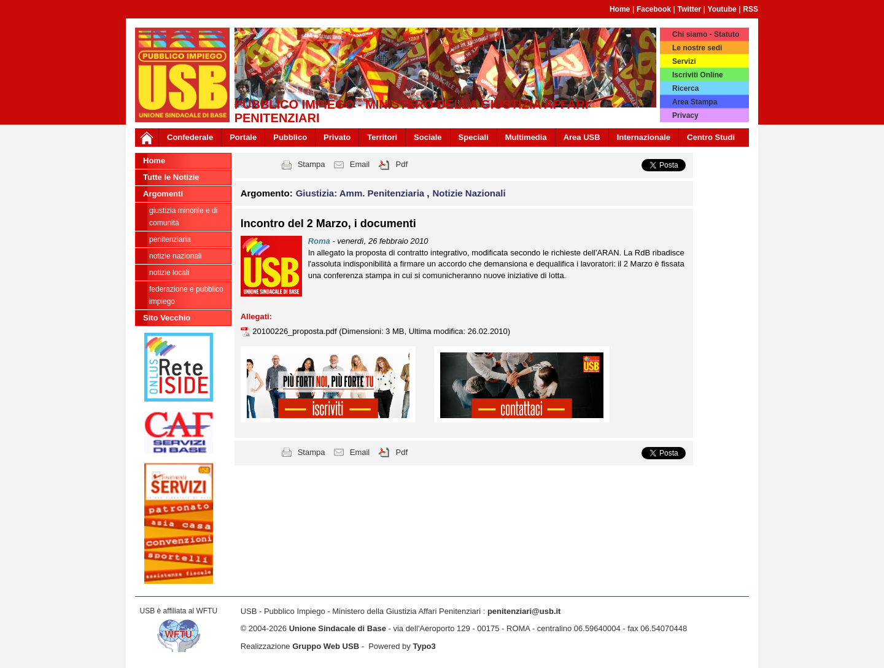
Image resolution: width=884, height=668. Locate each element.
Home (620, 9)
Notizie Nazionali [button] (469, 193)
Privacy (685, 115)
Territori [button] (382, 137)
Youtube (722, 9)
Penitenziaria (170, 239)
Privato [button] (337, 137)
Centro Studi (711, 137)
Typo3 (424, 646)
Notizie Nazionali (175, 256)
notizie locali (169, 272)
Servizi (684, 61)
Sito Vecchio (166, 317)
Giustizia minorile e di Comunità (183, 216)
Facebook (654, 9)
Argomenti (163, 193)
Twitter (689, 9)
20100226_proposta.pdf (295, 331)
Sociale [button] (428, 137)
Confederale (190, 137)
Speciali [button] (474, 137)
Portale (243, 137)
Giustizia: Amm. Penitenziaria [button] (361, 193)
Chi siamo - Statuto (705, 34)
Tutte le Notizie (171, 177)
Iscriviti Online (697, 75)
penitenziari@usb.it (524, 611)
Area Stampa (694, 102)
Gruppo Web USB (325, 646)
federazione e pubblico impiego (186, 295)
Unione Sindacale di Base (337, 628)
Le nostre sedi (697, 48)
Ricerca (685, 88)
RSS (750, 9)
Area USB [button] (582, 137)
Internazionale (643, 137)
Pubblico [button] (290, 137)
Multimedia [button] (526, 137)
